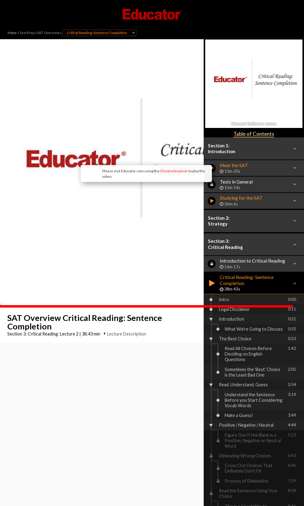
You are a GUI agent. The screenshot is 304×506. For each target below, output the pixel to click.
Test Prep (26, 33)
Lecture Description (124, 269)
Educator (152, 14)
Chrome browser (129, 130)
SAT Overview (48, 33)
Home (12, 33)
